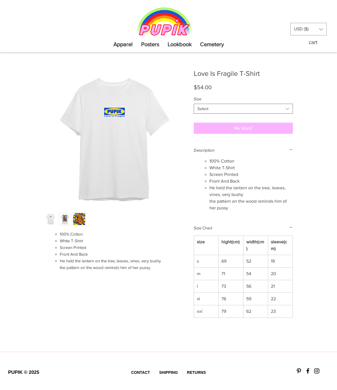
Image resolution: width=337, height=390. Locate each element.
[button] (308, 29)
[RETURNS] (196, 372)
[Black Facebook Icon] (307, 370)
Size (197, 98)
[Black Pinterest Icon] (298, 370)
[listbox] (308, 29)
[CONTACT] (140, 372)
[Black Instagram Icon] (316, 370)
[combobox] (243, 109)
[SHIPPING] (168, 372)
